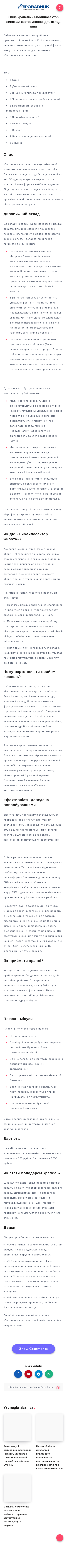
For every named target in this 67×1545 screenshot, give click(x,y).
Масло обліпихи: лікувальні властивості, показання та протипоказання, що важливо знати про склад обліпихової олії (49, 1457)
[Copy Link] (33, 1387)
